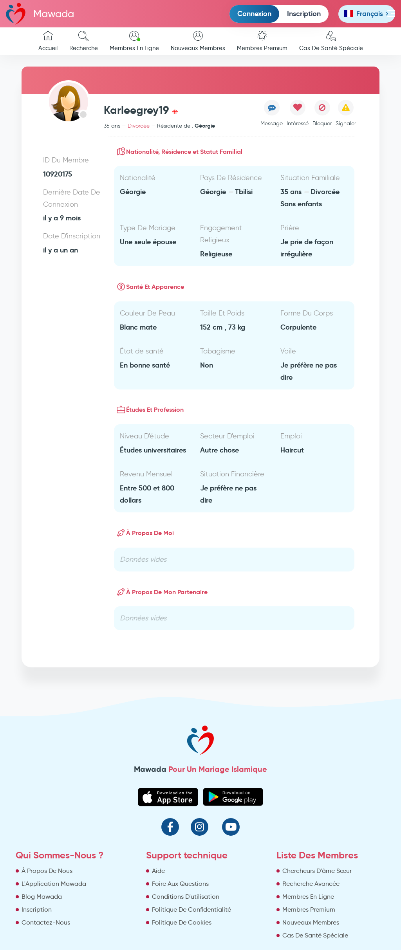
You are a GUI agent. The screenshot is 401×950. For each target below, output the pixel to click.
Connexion (254, 13)
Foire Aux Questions (180, 883)
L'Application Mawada (54, 883)
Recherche (83, 41)
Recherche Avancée (311, 883)
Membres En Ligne (134, 41)
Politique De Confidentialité (191, 909)
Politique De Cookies (181, 922)
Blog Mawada (42, 896)
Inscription (304, 13)
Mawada (40, 13)
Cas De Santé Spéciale (331, 41)
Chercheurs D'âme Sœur (317, 870)
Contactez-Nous (46, 922)
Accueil (48, 41)
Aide (158, 870)
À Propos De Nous (47, 870)
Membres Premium (262, 41)
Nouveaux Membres (198, 41)
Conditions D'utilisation (185, 896)
